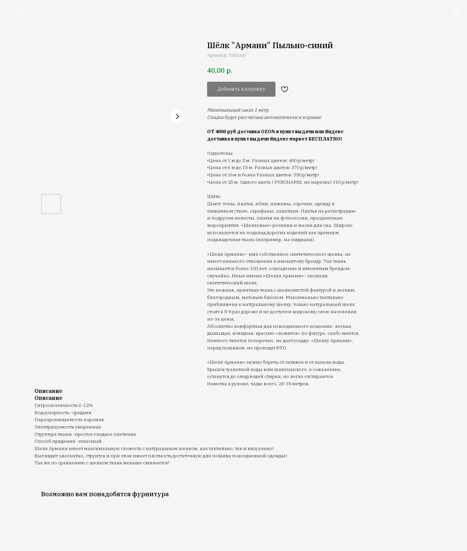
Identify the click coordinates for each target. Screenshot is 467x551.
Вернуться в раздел (36, 10)
